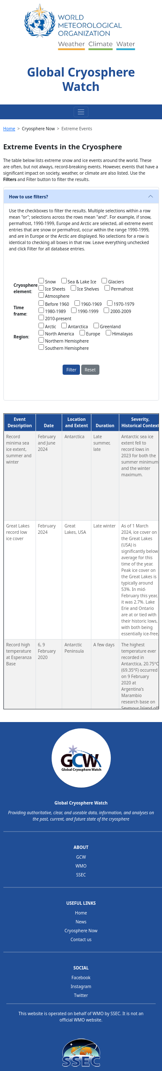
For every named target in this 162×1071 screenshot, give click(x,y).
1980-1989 (52, 311)
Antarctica (74, 326)
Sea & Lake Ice (78, 281)
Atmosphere (53, 295)
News (81, 922)
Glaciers (113, 281)
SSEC (81, 875)
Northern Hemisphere (63, 340)
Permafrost (118, 288)
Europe (90, 333)
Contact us (81, 939)
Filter (71, 370)
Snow (47, 281)
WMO (80, 866)
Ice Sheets (51, 288)
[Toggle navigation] (81, 112)
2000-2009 (117, 311)
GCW (81, 857)
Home (9, 129)
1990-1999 (85, 311)
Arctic (47, 326)
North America (56, 333)
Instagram (81, 986)
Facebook (81, 977)
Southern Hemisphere (63, 347)
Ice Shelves (85, 288)
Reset (90, 370)
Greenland (107, 326)
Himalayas (119, 333)
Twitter (81, 995)
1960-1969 (88, 303)
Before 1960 (53, 303)
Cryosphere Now (81, 931)
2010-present (54, 318)
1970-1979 (121, 303)
